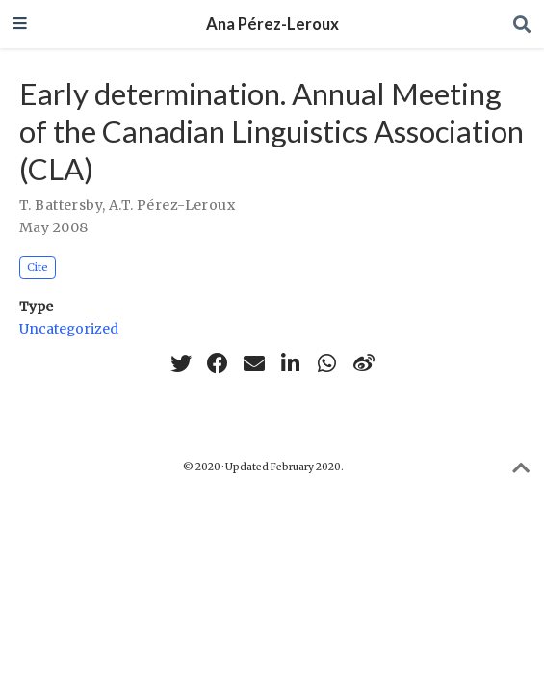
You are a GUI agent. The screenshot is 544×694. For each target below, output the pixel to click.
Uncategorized (68, 328)
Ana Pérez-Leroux (272, 24)
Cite (37, 267)
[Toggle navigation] (20, 24)
